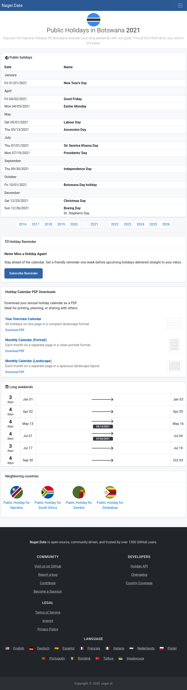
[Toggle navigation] (180, 5)
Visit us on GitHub (47, 566)
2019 (61, 224)
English (18, 648)
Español (68, 648)
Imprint (47, 621)
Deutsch (43, 648)
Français (94, 648)
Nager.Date (12, 5)
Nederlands (146, 648)
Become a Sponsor (48, 591)
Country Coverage (139, 583)
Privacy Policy (47, 629)
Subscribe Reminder (23, 273)
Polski (172, 648)
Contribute (48, 583)
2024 (140, 224)
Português (57, 658)
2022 (114, 224)
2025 (153, 224)
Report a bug (47, 575)
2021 (94, 224)
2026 (166, 224)
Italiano (118, 648)
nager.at (107, 683)
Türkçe (108, 658)
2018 (48, 224)
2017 (35, 224)
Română (84, 658)
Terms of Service (47, 612)
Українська (135, 658)
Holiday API (139, 566)
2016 (23, 224)
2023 (127, 224)
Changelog (139, 575)
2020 (74, 224)
